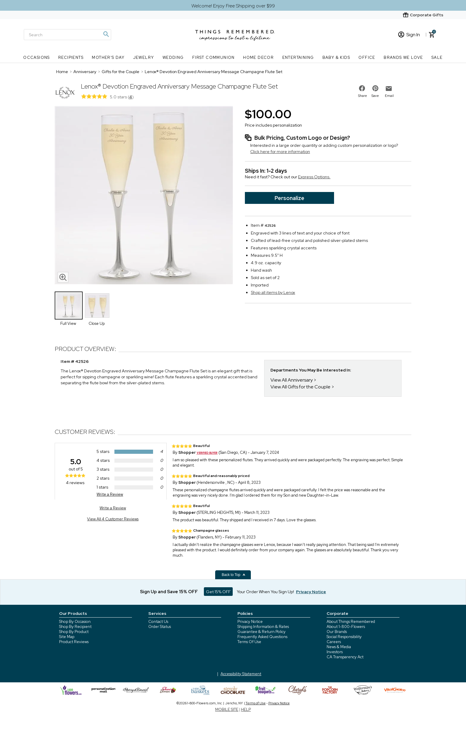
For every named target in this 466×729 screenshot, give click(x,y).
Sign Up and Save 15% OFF (169, 592)
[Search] (67, 34)
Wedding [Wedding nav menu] (173, 57)
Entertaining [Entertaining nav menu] (298, 57)
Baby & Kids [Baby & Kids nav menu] (336, 57)
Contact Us (158, 621)
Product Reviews (74, 641)
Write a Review (110, 494)
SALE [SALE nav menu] (437, 57)
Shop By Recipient (75, 626)
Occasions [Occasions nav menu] (36, 57)
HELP (246, 709)
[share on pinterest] (375, 88)
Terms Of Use (249, 641)
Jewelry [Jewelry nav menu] (143, 57)
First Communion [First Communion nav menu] (213, 57)
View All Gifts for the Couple (300, 387)
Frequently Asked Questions (262, 636)
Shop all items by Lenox (273, 292)
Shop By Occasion (75, 621)
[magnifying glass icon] (63, 277)
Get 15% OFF (218, 591)
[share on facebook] (362, 88)
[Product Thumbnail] (69, 305)
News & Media (339, 646)
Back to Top (233, 575)
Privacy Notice (250, 621)
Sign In (409, 35)
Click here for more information (280, 151)
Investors (335, 651)
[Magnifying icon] (105, 34)
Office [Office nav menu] (366, 57)
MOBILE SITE (226, 709)
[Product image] (144, 196)
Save (375, 96)
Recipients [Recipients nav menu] (71, 57)
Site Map (66, 636)
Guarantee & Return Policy (261, 631)
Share (362, 96)
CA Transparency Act (345, 656)
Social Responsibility (344, 636)
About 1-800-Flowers (346, 626)
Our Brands (337, 631)
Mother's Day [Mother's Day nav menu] (108, 57)
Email (389, 96)
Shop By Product (74, 631)
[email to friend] (389, 88)
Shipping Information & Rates (263, 626)
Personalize (289, 198)
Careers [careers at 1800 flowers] (334, 641)
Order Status (159, 626)
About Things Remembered (351, 621)
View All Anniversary (291, 380)
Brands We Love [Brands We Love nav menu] (403, 57)
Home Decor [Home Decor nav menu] (258, 57)
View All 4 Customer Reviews (112, 519)
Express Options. (314, 177)
